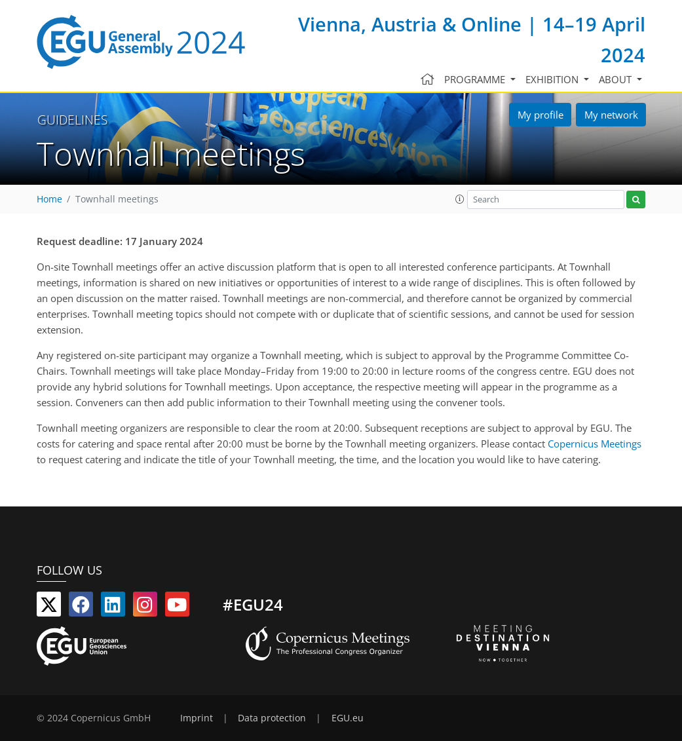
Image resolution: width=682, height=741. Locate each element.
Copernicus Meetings (594, 443)
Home (49, 199)
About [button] (616, 79)
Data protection (272, 718)
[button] (459, 199)
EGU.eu (348, 718)
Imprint (196, 718)
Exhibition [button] (553, 79)
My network (611, 114)
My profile (540, 114)
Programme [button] (476, 79)
